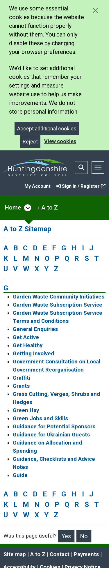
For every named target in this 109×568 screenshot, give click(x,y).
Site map (14, 554)
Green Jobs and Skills (40, 418)
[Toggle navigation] (98, 167)
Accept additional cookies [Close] (46, 128)
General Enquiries (35, 329)
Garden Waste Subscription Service (57, 305)
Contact (59, 554)
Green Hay (26, 410)
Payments (86, 554)
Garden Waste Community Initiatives (58, 297)
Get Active (26, 337)
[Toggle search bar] (81, 167)
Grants (21, 386)
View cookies (60, 141)
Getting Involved (33, 353)
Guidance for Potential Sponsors (54, 426)
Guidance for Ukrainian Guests (51, 435)
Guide (20, 475)
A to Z (49, 207)
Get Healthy (27, 345)
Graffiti (21, 378)
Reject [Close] (30, 142)
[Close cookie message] (95, 10)
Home (13, 207)
